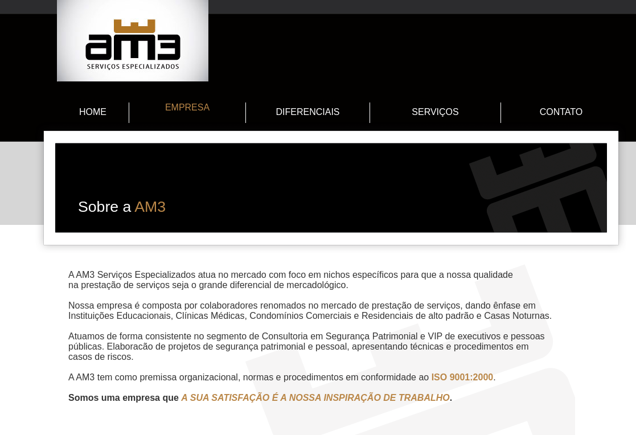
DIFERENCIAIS (307, 112)
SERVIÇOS (435, 112)
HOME (92, 112)
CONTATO (561, 112)
